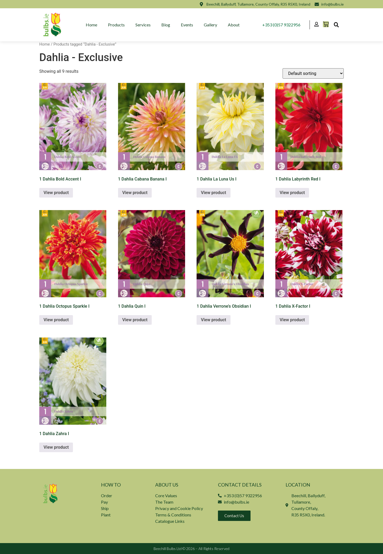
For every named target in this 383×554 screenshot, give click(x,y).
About (234, 24)
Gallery (210, 24)
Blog (165, 24)
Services (143, 24)
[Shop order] (313, 73)
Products (116, 24)
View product (56, 192)
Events (187, 24)
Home (91, 24)
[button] (336, 24)
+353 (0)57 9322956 (281, 24)
